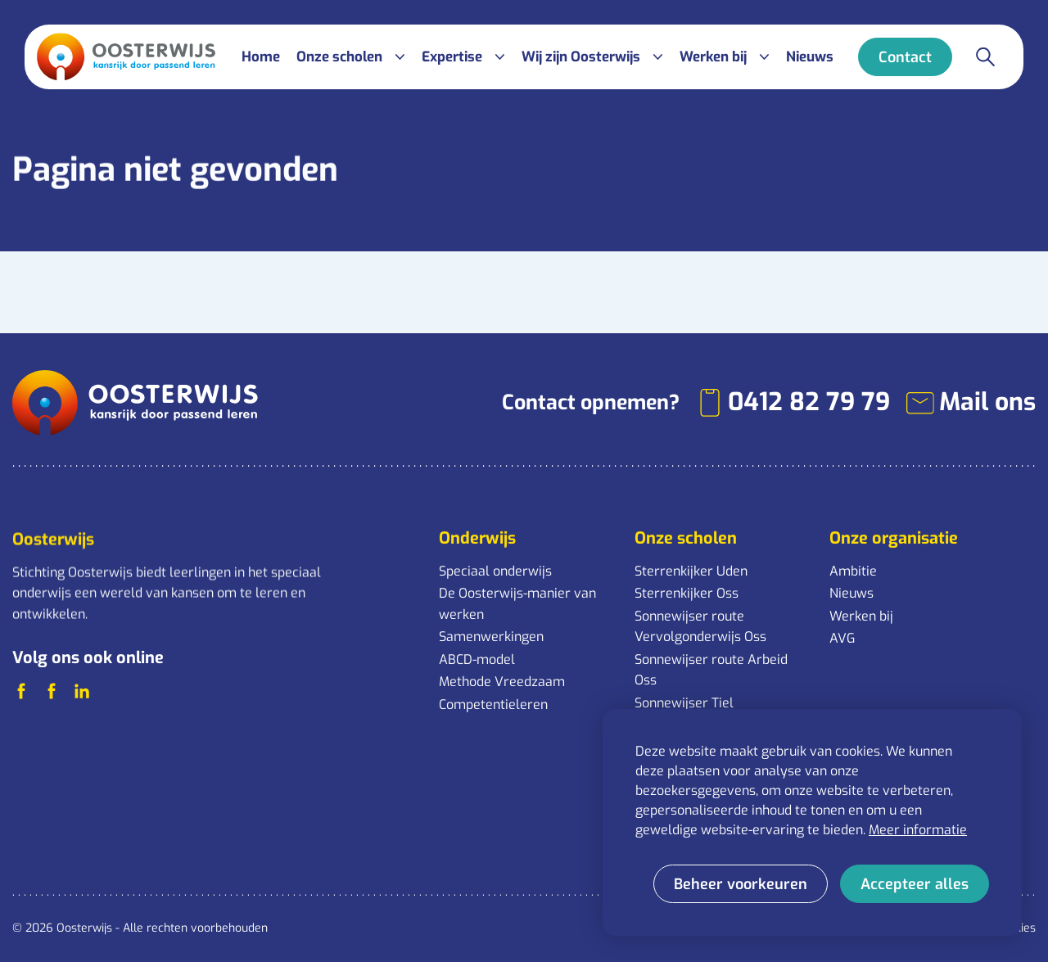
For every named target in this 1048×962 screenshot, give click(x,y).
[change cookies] (740, 884)
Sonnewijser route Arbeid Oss (711, 670)
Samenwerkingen (491, 636)
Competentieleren (493, 704)
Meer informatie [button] (918, 829)
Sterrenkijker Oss (687, 593)
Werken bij (861, 616)
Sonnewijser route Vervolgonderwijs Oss (700, 626)
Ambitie (853, 571)
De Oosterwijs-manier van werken (517, 604)
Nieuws (851, 593)
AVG (842, 638)
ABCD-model (477, 659)
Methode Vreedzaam (502, 681)
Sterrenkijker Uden (691, 571)
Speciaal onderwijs (495, 571)
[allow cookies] (914, 884)
